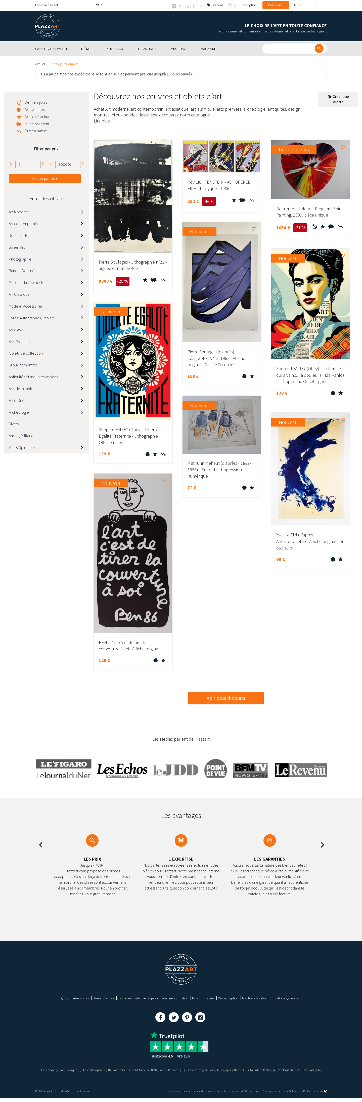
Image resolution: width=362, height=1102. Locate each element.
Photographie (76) (170, 1073)
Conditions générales (284, 997)
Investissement (37, 122)
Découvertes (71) (223, 1069)
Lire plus (102, 120)
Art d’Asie (16, 328)
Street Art (17, 246)
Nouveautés (34, 108)
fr (294, 5)
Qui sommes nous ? (75, 997)
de (308, 5)
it (315, 5)
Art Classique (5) (79, 1069)
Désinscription (228, 997)
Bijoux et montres (23, 364)
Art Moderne (19, 211)
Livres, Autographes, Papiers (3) (259, 1069)
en (301, 5)
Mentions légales (254, 997)
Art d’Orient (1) (137, 1069)
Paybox (297, 1094)
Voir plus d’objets (226, 697)
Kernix (321, 1094)
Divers (14, 423)
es (321, 5)
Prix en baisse (36, 130)
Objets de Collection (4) (301, 1069)
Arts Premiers (19, 340)
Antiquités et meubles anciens (33, 375)
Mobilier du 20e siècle (26, 281)
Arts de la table (21, 387)
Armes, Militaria (21, 435)
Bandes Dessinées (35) (193, 1069)
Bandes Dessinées (23, 270)
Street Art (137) (195, 1073)
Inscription (249, 5)
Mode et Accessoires (25, 305)
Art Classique (19, 293)
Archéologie (19, 411)
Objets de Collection (26, 352)
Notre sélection (37, 115)
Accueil (40, 63)
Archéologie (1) (55, 1069)
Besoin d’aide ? (103, 997)
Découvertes (19, 234)
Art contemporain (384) (109, 1069)
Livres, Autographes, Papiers (32, 317)
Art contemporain (23, 222)
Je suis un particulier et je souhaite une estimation (153, 997)
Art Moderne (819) (162, 1069)
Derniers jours (36, 101)
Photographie (20, 258)
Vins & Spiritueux (22, 446)
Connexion (276, 5)
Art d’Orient (18, 399)
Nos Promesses (203, 997)
